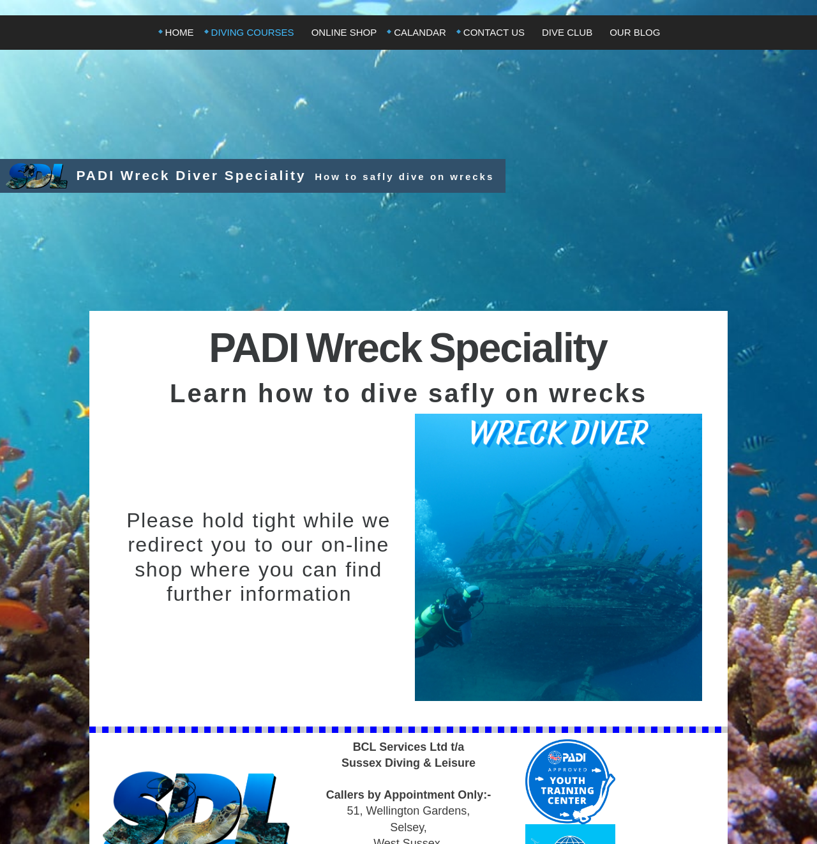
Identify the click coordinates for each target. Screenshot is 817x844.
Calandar (420, 32)
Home (179, 32)
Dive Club (567, 32)
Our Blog (635, 32)
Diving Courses (252, 32)
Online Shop (344, 32)
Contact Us (494, 32)
